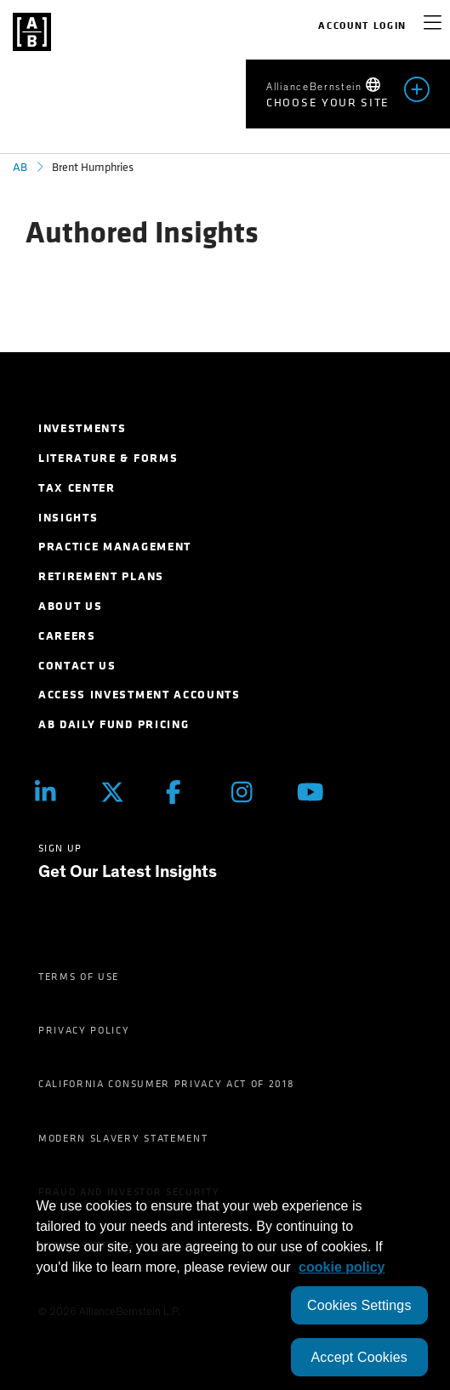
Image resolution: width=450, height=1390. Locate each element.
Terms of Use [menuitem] (78, 976)
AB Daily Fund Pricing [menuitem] (113, 724)
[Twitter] (120, 792)
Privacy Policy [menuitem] (84, 1030)
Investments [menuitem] (82, 428)
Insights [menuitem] (68, 518)
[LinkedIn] (55, 792)
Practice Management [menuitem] (114, 546)
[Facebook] (186, 792)
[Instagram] (251, 792)
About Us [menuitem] (70, 606)
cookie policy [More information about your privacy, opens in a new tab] (341, 1267)
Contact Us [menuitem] (77, 666)
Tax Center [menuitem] (77, 488)
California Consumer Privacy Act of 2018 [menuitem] (166, 1084)
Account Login (362, 25)
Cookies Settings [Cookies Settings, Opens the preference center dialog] (359, 1305)
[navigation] (432, 25)
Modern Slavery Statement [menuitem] (123, 1138)
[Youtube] (317, 792)
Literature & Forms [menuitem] (108, 458)
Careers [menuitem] (67, 636)
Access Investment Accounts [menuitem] (139, 694)
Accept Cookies (359, 1357)
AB (20, 167)
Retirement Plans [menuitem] (101, 576)
